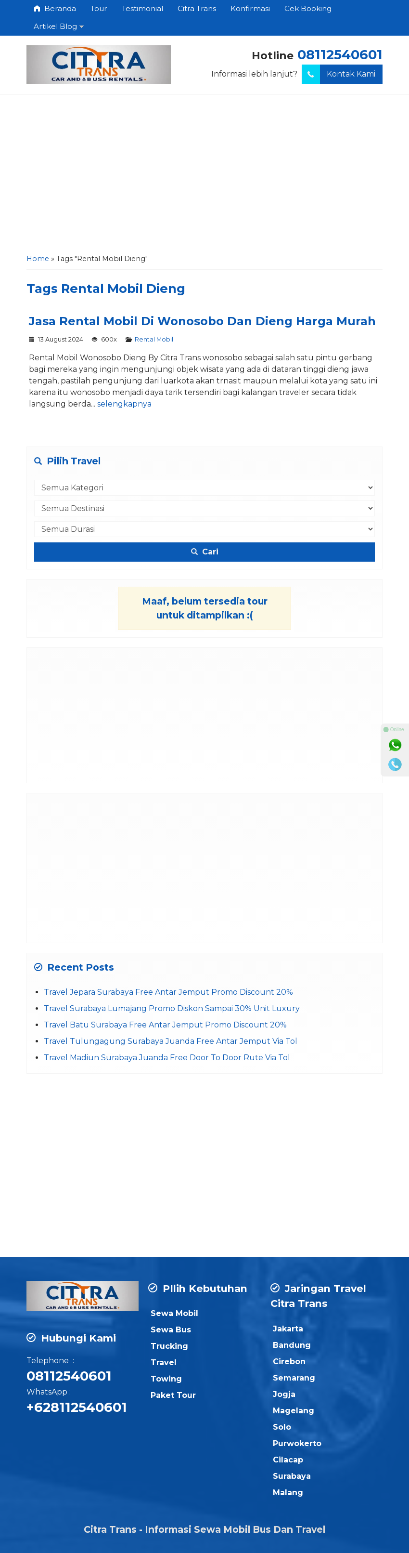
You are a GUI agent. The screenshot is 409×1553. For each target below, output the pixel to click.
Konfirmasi (250, 8)
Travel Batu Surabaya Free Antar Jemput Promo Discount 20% (165, 1024)
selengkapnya (124, 403)
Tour (98, 8)
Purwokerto (297, 1443)
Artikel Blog (55, 26)
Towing (166, 1378)
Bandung (292, 1345)
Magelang (293, 1410)
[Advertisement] (204, 176)
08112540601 (340, 55)
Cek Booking (308, 8)
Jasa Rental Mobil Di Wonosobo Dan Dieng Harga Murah (202, 321)
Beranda (55, 8)
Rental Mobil (154, 339)
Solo (282, 1427)
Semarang (294, 1377)
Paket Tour (173, 1395)
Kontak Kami (338, 74)
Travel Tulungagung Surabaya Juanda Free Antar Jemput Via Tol (170, 1041)
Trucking (169, 1346)
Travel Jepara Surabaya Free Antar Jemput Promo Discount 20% (168, 992)
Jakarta (288, 1328)
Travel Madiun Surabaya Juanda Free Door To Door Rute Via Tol (167, 1057)
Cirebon (289, 1361)
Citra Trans (197, 8)
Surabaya (292, 1476)
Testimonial (142, 8)
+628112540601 (76, 1407)
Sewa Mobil (174, 1313)
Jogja (284, 1394)
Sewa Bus (171, 1329)
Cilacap (288, 1459)
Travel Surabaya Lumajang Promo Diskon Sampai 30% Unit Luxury (172, 1008)
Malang (288, 1492)
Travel (164, 1362)
